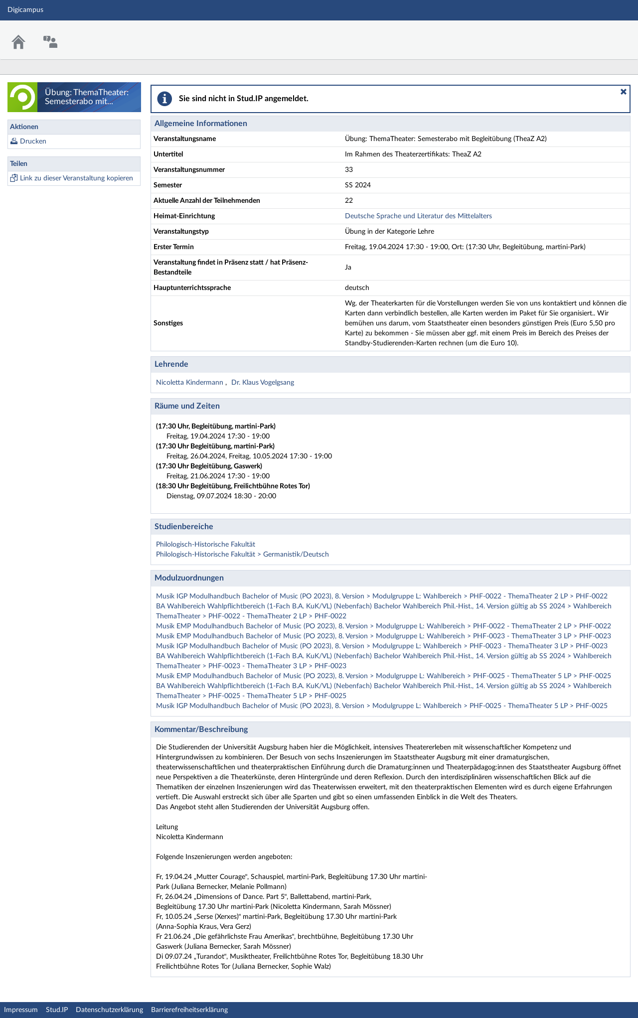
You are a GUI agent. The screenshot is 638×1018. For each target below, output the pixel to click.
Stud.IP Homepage (599, 33)
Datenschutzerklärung (109, 1010)
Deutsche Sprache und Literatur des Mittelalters (418, 216)
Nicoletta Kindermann (190, 382)
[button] (624, 92)
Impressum (21, 1010)
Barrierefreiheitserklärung (189, 1010)
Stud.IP (57, 1010)
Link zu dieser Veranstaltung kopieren (76, 178)
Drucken (33, 141)
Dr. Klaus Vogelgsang (262, 382)
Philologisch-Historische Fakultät (205, 544)
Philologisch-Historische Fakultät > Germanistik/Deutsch (242, 554)
